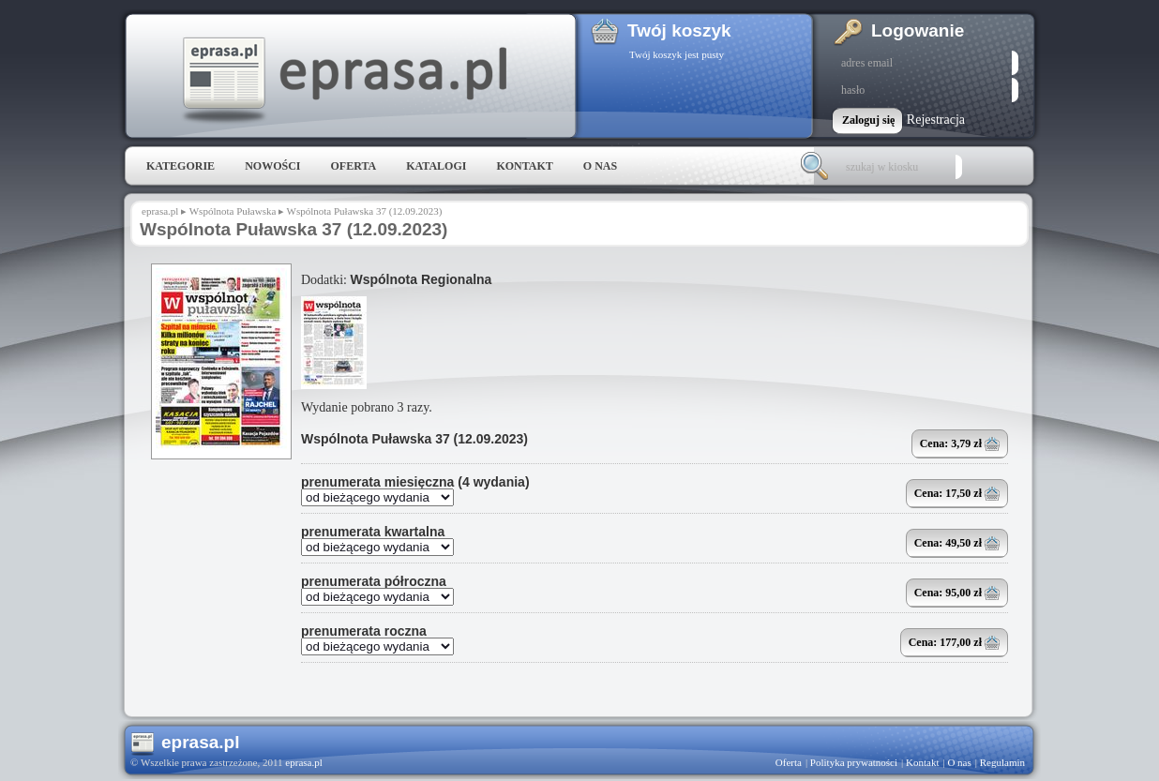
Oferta (353, 166)
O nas (600, 166)
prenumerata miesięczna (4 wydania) (415, 481)
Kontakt (524, 166)
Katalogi (436, 166)
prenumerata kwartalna (372, 531)
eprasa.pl (343, 81)
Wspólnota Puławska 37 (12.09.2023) (414, 438)
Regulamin (1002, 762)
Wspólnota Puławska (233, 211)
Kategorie (180, 166)
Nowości (272, 166)
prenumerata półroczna (373, 581)
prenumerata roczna (364, 631)
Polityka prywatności (853, 762)
